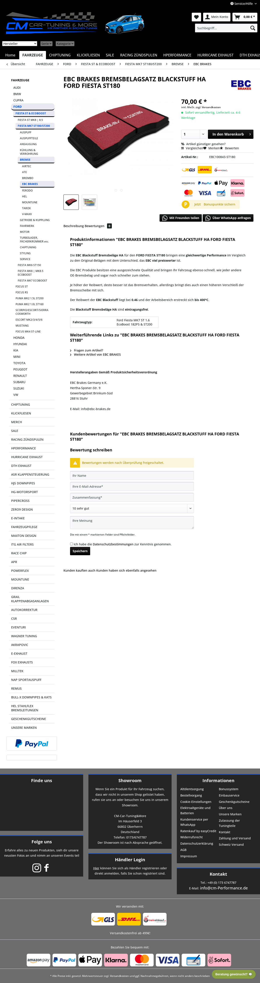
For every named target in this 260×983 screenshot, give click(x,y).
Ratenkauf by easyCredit (198, 831)
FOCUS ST (22, 286)
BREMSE (25, 160)
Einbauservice (229, 795)
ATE (24, 172)
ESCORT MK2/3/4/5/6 (29, 320)
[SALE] (110, 55)
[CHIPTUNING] (60, 55)
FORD (17, 106)
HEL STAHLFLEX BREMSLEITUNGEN (24, 708)
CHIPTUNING (28, 247)
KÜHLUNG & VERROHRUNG (29, 152)
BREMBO (27, 178)
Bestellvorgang (191, 795)
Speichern (80, 551)
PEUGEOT (20, 369)
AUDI (17, 87)
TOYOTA (19, 363)
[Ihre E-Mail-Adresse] (132, 486)
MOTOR (25, 232)
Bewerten (229, 148)
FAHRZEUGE (20, 80)
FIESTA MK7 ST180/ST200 (34, 126)
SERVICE (25, 259)
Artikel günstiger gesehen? (203, 144)
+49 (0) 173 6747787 (221, 882)
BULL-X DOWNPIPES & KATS (31, 697)
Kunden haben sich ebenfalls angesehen (126, 570)
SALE (14, 431)
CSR (14, 618)
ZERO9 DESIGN (22, 509)
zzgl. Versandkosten (208, 107)
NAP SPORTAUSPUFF (26, 680)
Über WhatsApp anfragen (228, 218)
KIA (15, 350)
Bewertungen (98, 226)
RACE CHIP (19, 553)
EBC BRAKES (30, 184)
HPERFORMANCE (23, 448)
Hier (96, 868)
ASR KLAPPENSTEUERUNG (30, 474)
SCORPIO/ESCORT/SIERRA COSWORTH (32, 312)
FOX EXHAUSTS (22, 662)
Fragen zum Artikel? (86, 350)
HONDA (19, 338)
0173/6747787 (136, 837)
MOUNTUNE (29, 202)
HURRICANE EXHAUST (27, 457)
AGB (183, 850)
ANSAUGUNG (28, 144)
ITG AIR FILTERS (22, 544)
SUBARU (19, 382)
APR (14, 562)
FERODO (27, 190)
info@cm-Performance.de (224, 888)
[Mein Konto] (216, 17)
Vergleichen (192, 148)
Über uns (225, 808)
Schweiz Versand (231, 844)
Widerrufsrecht (191, 837)
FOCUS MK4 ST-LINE (28, 331)
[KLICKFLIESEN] (88, 55)
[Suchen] (252, 28)
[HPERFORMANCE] (177, 55)
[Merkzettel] (196, 17)
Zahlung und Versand (235, 838)
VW (15, 395)
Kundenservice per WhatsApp (194, 822)
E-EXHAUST (19, 653)
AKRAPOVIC (19, 645)
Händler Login (130, 860)
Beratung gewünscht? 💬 (233, 974)
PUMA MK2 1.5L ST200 (30, 298)
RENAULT (20, 376)
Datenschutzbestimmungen (113, 544)
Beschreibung (73, 226)
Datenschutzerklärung (196, 843)
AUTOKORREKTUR (24, 610)
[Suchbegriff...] (226, 28)
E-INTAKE (18, 518)
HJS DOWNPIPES (23, 483)
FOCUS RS (22, 292)
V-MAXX (27, 214)
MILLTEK (17, 671)
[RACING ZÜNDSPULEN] (138, 55)
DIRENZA (17, 588)
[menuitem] (226, 28)
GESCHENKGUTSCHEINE (28, 719)
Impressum (188, 856)
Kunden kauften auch (79, 570)
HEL (24, 196)
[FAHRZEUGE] (32, 55)
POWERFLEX (20, 571)
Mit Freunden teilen (180, 218)
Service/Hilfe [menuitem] (242, 4)
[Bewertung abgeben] (132, 508)
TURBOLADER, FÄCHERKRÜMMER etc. (34, 239)
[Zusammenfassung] (132, 497)
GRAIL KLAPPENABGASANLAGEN (30, 599)
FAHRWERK (27, 226)
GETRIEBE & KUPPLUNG (35, 220)
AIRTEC (26, 166)
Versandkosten (119, 976)
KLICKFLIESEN (21, 413)
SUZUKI (18, 388)
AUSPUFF (25, 132)
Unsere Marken (230, 814)
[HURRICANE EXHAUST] (215, 55)
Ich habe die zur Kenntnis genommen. (123, 544)
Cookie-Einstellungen (195, 802)
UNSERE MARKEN (24, 728)
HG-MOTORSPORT (24, 492)
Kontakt (224, 832)
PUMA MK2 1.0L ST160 (30, 304)
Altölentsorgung (192, 789)
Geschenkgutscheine (234, 802)
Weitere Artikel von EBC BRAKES (95, 354)
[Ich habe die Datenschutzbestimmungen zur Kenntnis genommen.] (71, 544)
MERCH (16, 422)
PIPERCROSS (20, 501)
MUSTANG (22, 325)
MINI (16, 357)
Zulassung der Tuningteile (229, 823)
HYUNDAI (20, 344)
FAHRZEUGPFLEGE (24, 527)
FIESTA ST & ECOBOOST (31, 113)
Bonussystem (228, 789)
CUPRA (18, 100)
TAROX (26, 208)
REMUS (16, 688)
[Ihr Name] (132, 475)
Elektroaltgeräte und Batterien (195, 810)
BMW (17, 94)
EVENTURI (18, 627)
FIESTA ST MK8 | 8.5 (30, 120)
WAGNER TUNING (24, 636)
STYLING (25, 253)
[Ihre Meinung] (132, 522)
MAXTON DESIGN (23, 536)
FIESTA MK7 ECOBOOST (32, 280)
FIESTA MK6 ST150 (29, 265)
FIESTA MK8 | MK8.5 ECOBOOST (30, 273)
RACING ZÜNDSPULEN (27, 439)
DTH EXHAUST (21, 466)
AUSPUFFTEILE (29, 138)
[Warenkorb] (244, 17)
